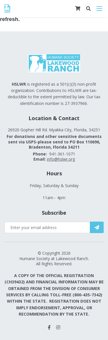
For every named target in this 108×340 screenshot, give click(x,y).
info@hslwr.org (61, 159)
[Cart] (77, 8)
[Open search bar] (88, 9)
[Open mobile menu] (99, 8)
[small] (49, 327)
